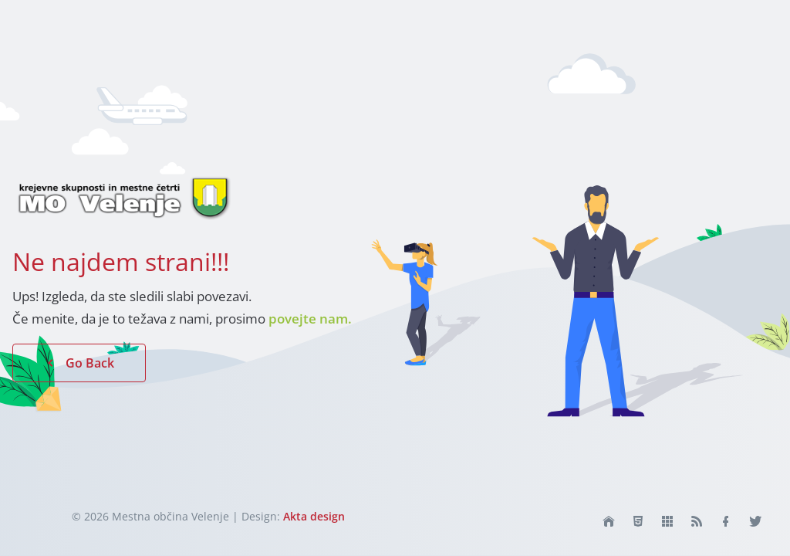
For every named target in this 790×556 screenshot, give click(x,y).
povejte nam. (310, 318)
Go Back (79, 362)
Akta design (314, 516)
